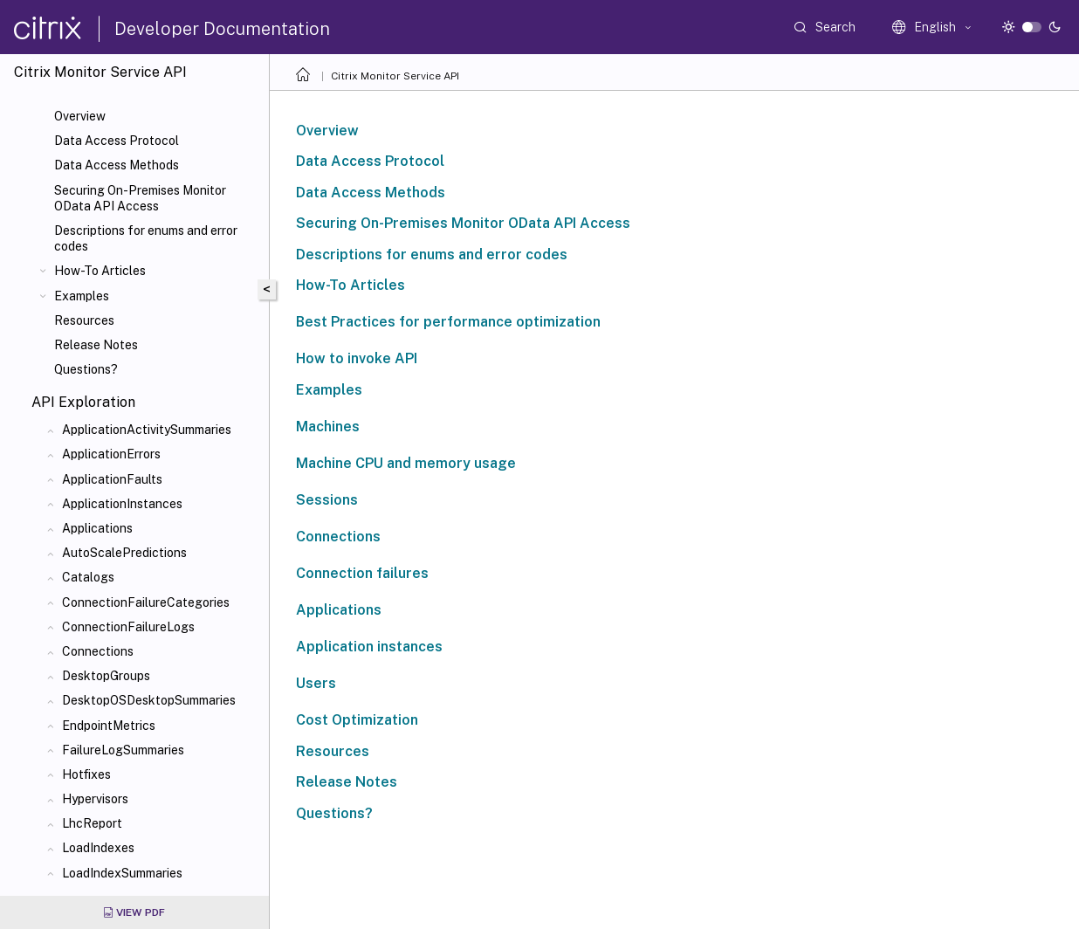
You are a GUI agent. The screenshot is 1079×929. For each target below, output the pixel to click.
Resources (84, 320)
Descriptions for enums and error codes (145, 238)
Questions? (86, 369)
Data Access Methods (116, 165)
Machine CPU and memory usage (406, 463)
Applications (338, 610)
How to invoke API (356, 358)
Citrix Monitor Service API (395, 76)
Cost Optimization (357, 720)
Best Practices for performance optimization (448, 321)
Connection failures (362, 573)
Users (316, 683)
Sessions (327, 500)
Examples (81, 296)
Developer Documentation (222, 28)
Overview (80, 116)
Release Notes (96, 345)
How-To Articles (100, 271)
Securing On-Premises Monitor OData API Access (140, 198)
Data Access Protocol (116, 141)
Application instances (369, 646)
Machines (328, 426)
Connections (338, 536)
